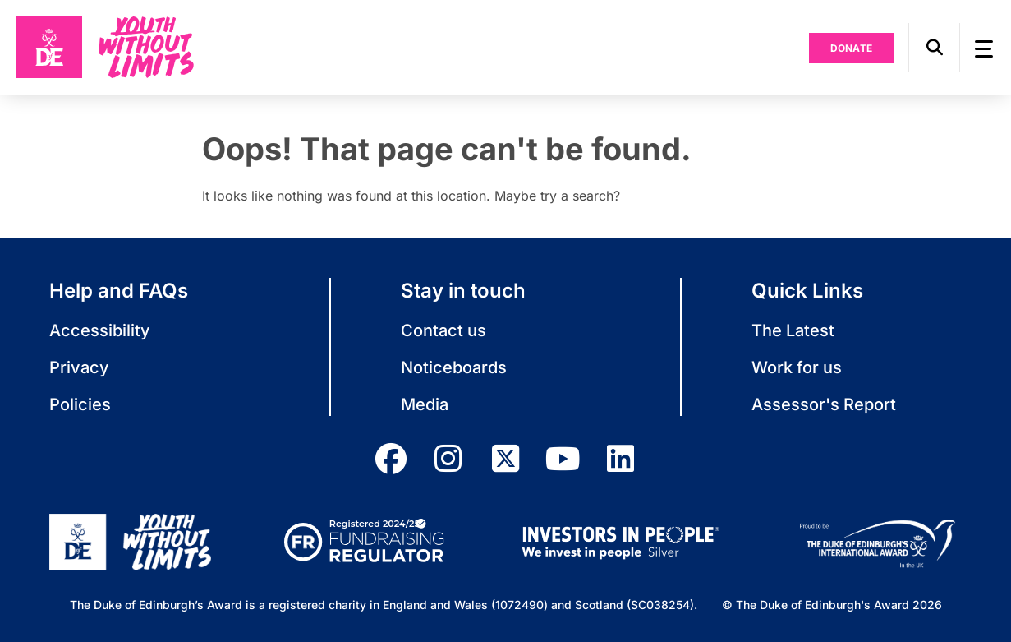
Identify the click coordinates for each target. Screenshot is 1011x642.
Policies (80, 404)
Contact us (443, 330)
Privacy (79, 367)
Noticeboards (454, 367)
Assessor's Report (823, 404)
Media (424, 404)
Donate (851, 48)
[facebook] (391, 458)
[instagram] (448, 458)
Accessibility (99, 330)
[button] (934, 47)
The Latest (792, 330)
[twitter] (505, 458)
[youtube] (563, 458)
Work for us (796, 367)
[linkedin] (620, 458)
